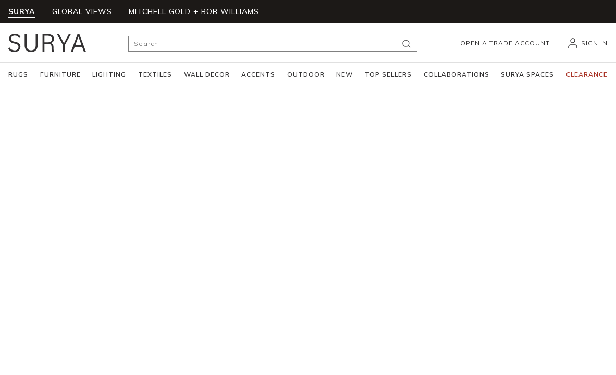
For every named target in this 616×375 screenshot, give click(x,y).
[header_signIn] (587, 43)
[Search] (272, 44)
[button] (18, 74)
